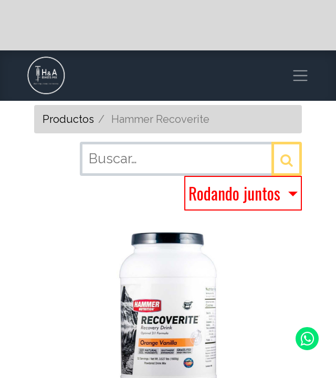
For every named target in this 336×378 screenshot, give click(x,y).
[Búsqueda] (286, 159)
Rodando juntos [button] (236, 193)
